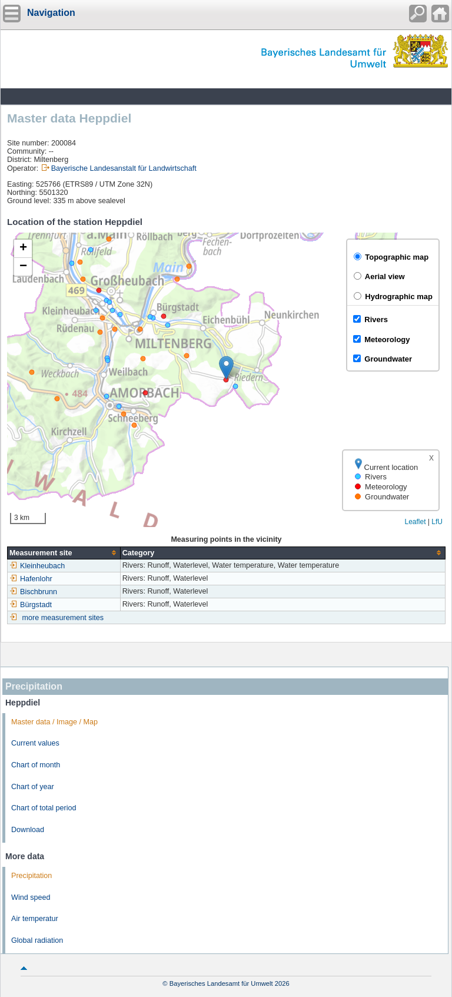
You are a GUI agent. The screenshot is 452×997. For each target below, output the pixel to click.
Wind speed (31, 897)
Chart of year (32, 787)
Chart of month (35, 765)
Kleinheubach (37, 566)
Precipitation (31, 876)
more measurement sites (63, 618)
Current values (35, 743)
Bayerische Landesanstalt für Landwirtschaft (124, 168)
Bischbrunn (33, 592)
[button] (226, 368)
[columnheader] (64, 552)
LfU (437, 522)
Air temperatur (34, 919)
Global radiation (37, 940)
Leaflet (415, 522)
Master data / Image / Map (54, 722)
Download (27, 830)
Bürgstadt (30, 605)
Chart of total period (44, 808)
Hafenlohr (30, 579)
